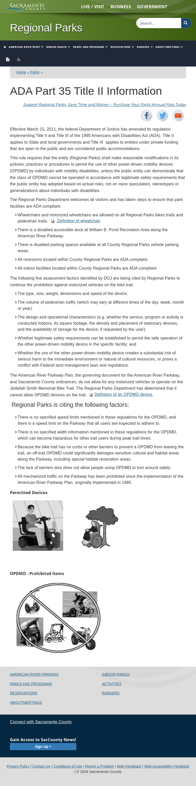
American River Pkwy (24, 47)
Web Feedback (129, 766)
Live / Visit (92, 6)
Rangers (143, 47)
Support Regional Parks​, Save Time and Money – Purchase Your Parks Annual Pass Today (104, 104)
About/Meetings (167, 47)
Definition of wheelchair (75, 221)
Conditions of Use (67, 766)
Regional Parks (46, 28)
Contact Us (41, 766)
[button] (186, 23)
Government (152, 6)
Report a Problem (99, 766)
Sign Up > (43, 746)
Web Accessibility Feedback (166, 766)
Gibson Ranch (56, 47)
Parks (35, 72)
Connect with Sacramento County (41, 722)
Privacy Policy (18, 766)
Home (21, 72)
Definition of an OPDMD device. (121, 394)
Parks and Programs (88, 47)
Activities (111, 684)
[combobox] (158, 23)
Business (121, 6)
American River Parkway (34, 674)
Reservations (121, 47)
